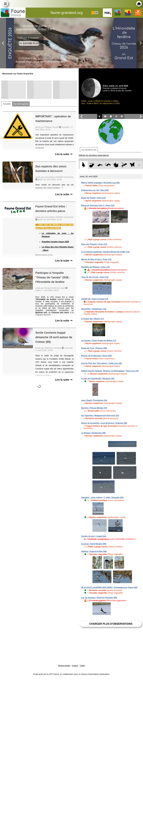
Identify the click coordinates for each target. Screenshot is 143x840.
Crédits (82, 665)
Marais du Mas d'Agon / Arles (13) (96, 259)
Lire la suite (63, 154)
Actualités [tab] (7, 104)
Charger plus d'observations (110, 623)
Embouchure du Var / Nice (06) (95, 190)
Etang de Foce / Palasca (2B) (94, 348)
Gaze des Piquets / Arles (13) (94, 244)
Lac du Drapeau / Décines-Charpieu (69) (99, 598)
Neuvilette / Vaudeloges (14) (93, 309)
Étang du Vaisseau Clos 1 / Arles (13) (97, 205)
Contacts (75, 665)
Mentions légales (64, 665)
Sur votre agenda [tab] (21, 104)
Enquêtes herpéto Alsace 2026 (55, 242)
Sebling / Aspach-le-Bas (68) (94, 551)
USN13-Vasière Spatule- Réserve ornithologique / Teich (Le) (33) (110, 371)
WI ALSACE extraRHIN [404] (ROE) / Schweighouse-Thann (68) (109, 587)
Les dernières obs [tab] (88, 150)
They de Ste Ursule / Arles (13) (94, 277)
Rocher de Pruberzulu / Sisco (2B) (96, 356)
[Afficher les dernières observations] (94, 155)
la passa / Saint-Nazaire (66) (93, 544)
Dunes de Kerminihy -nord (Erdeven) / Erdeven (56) (104, 423)
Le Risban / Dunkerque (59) (93, 433)
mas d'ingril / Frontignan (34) (94, 400)
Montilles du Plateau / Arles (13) (95, 267)
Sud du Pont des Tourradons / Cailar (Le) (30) (101, 363)
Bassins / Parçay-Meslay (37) (94, 408)
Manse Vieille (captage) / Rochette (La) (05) (100, 183)
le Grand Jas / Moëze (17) (92, 319)
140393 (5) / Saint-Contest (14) (94, 299)
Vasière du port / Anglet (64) (93, 536)
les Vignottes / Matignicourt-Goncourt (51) (100, 415)
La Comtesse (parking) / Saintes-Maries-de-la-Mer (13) (105, 252)
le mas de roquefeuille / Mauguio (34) (97, 378)
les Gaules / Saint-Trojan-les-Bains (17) (98, 340)
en (96, 12)
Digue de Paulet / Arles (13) (93, 198)
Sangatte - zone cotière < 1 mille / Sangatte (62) (102, 497)
